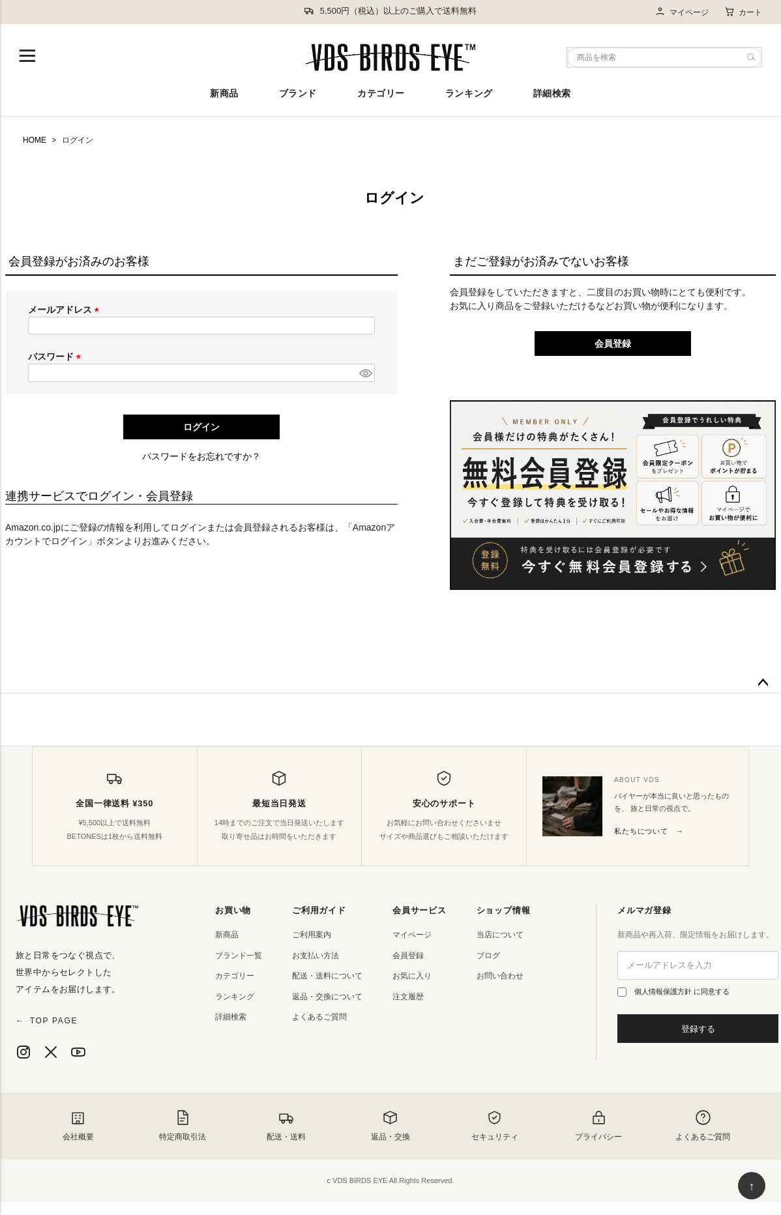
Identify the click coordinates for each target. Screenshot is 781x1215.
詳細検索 (552, 93)
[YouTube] (78, 1052)
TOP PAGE (47, 1021)
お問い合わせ (500, 975)
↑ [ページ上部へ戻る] (752, 1186)
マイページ (682, 12)
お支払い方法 (315, 955)
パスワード (56, 356)
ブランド (298, 93)
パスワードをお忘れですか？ (201, 456)
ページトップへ (762, 683)
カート (743, 12)
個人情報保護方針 (664, 991)
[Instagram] (23, 1052)
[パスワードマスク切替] (365, 372)
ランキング (469, 93)
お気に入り (412, 975)
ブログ (488, 955)
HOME (34, 140)
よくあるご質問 (319, 1016)
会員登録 (408, 955)
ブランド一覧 (238, 955)
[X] (51, 1052)
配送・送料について (327, 975)
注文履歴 (408, 996)
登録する (698, 1029)
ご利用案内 (311, 934)
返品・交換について (327, 996)
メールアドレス (66, 309)
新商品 (224, 93)
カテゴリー (381, 93)
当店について (500, 934)
